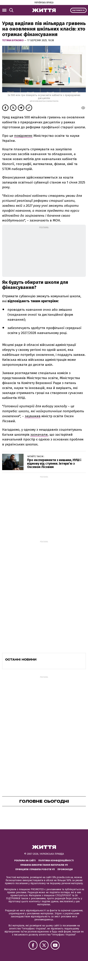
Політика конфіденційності (56, 860)
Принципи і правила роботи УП (35, 869)
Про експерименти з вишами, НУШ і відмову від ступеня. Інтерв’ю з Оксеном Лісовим (54, 463)
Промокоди (65, 869)
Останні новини (20, 659)
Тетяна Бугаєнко (13, 40)
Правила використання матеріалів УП (44, 865)
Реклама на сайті (25, 860)
